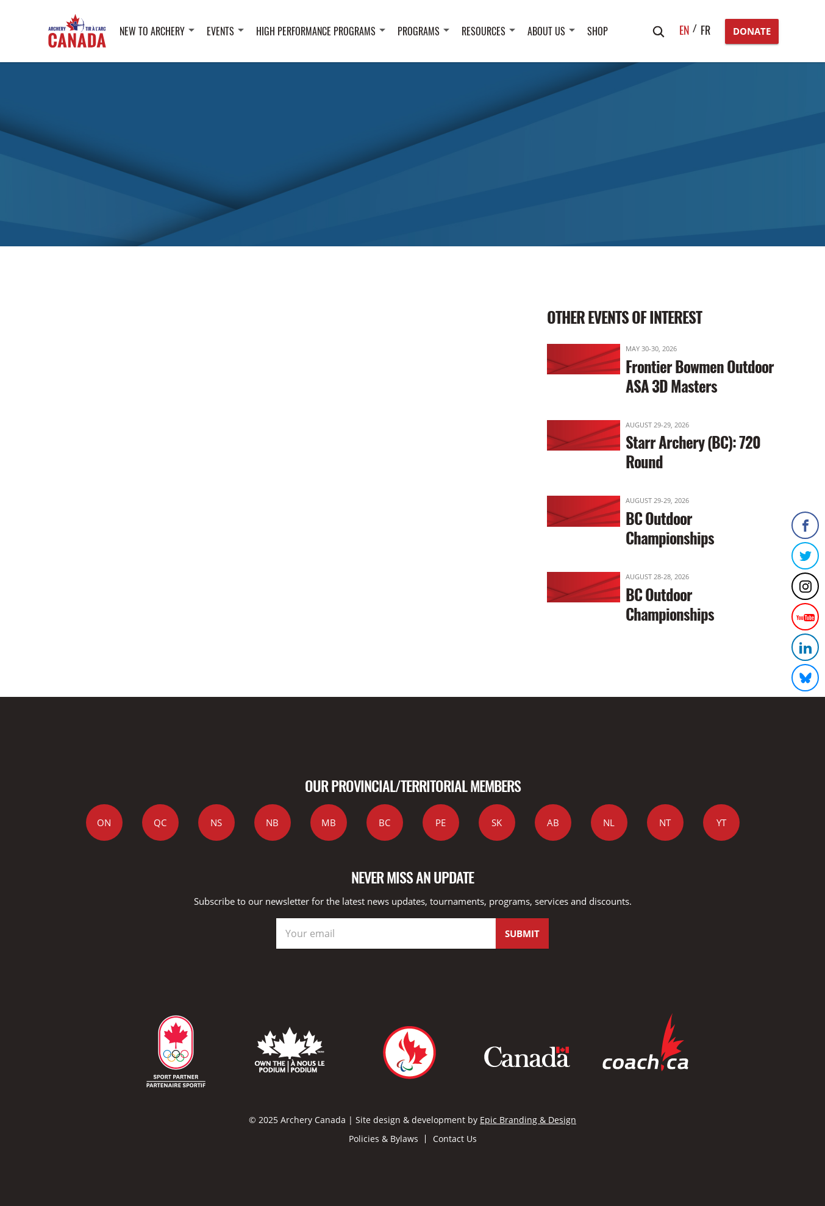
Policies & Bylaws (383, 1138)
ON (104, 822)
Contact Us (455, 1138)
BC (384, 822)
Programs (419, 31)
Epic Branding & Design (528, 1120)
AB (553, 822)
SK (496, 822)
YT (721, 822)
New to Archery (152, 31)
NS (216, 822)
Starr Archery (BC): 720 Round (693, 451)
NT (665, 822)
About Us (546, 31)
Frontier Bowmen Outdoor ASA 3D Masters (700, 376)
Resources (483, 31)
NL (609, 822)
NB (272, 822)
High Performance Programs (316, 31)
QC (160, 822)
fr (705, 30)
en (684, 30)
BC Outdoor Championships (670, 528)
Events (220, 31)
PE (440, 822)
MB (328, 822)
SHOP (597, 31)
